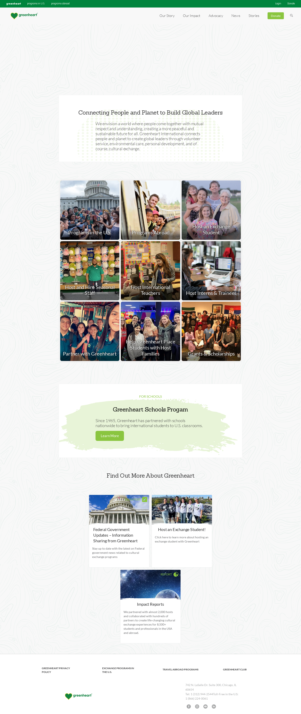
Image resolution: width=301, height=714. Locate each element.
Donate (291, 4)
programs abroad (60, 4)
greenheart (13, 3)
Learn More (110, 436)
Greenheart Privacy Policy (56, 670)
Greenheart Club (235, 669)
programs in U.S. (36, 4)
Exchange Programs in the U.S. (118, 670)
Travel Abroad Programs (180, 669)
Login (278, 4)
